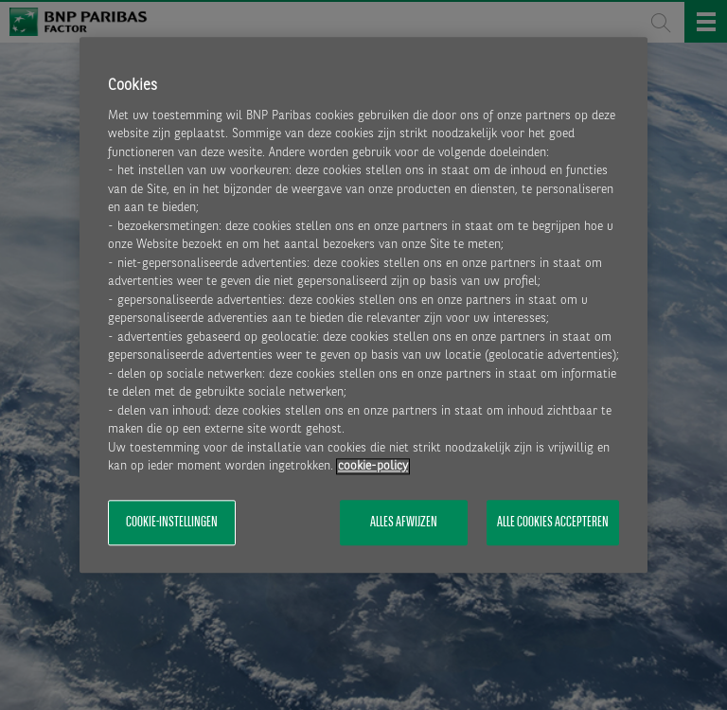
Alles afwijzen (403, 522)
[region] (363, 305)
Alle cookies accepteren (553, 522)
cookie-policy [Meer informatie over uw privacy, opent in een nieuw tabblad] (373, 467)
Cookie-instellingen (172, 522)
